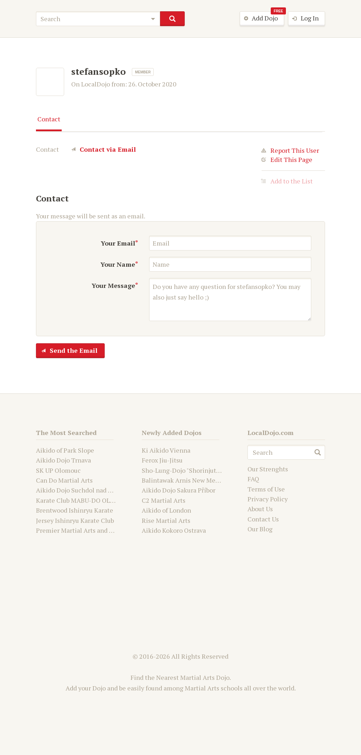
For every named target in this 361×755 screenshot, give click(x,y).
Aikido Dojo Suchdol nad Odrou (81, 490)
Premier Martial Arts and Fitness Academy (97, 530)
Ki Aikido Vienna (166, 450)
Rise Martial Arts (166, 520)
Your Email (118, 243)
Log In (303, 19)
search (172, 19)
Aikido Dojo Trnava (63, 460)
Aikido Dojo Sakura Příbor (178, 490)
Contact (48, 119)
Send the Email (66, 351)
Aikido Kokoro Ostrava (174, 530)
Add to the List (287, 181)
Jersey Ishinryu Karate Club (75, 520)
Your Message (113, 285)
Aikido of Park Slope (65, 450)
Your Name (117, 264)
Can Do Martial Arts (64, 480)
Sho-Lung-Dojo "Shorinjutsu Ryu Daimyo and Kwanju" (218, 470)
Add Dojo (262, 18)
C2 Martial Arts (163, 500)
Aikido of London (166, 510)
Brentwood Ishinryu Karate (74, 510)
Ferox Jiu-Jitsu (162, 460)
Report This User (290, 150)
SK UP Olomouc (58, 470)
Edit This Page (287, 159)
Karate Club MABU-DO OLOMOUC (84, 500)
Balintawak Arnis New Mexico (184, 480)
